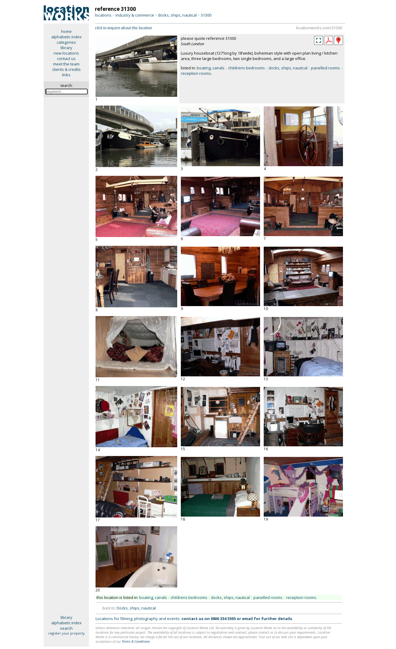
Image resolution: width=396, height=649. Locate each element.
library (66, 47)
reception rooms (196, 73)
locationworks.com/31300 (319, 27)
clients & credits (66, 69)
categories (66, 42)
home (66, 31)
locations (103, 15)
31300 (206, 15)
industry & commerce (134, 15)
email (247, 618)
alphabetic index (66, 37)
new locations (66, 53)
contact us (66, 58)
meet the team (66, 64)
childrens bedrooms (246, 68)
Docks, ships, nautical (136, 608)
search (66, 628)
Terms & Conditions (136, 641)
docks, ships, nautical (177, 15)
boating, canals (211, 68)
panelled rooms (325, 68)
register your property (66, 633)
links (66, 75)
